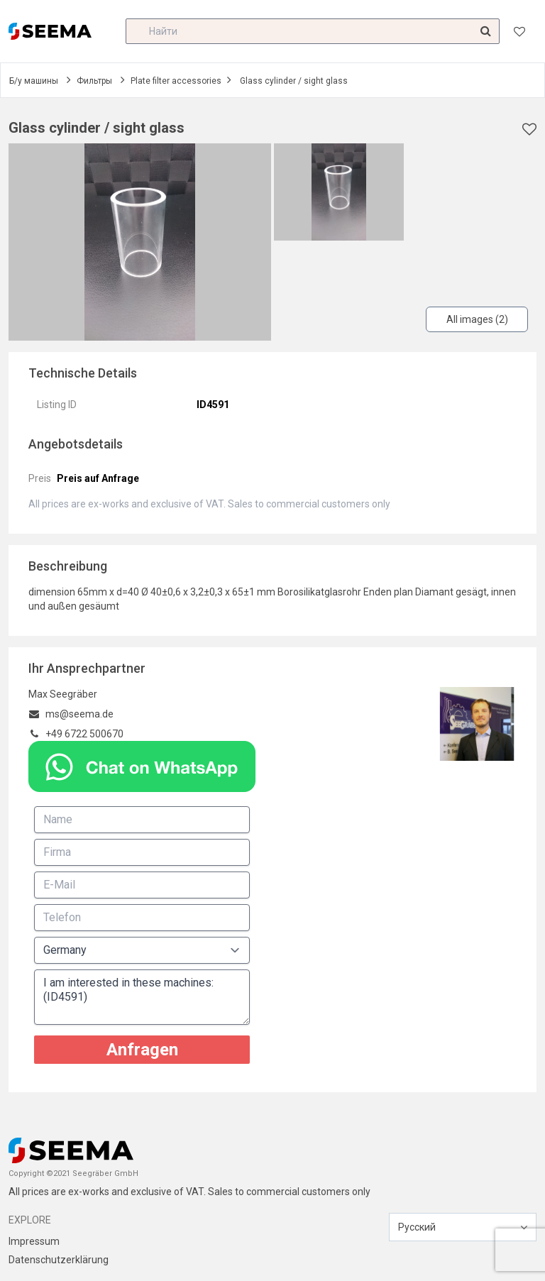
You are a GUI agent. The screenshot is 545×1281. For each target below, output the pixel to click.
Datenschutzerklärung (59, 1259)
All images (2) (477, 319)
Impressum (34, 1241)
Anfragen (142, 1050)
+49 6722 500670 (84, 734)
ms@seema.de (79, 714)
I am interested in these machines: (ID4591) (142, 997)
